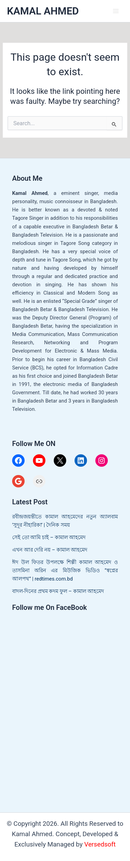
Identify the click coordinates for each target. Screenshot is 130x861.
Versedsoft (100, 844)
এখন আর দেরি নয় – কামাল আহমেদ (49, 550)
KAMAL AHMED (43, 11)
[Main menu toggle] (116, 11)
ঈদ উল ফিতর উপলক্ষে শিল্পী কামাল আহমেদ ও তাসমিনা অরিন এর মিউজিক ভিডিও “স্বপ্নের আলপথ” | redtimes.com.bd (65, 570)
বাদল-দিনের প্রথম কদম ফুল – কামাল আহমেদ (58, 591)
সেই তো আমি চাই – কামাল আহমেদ (49, 537)
